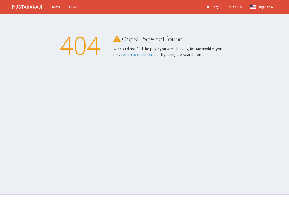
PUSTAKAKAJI (27, 7)
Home (56, 7)
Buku (73, 7)
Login (213, 7)
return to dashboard (138, 54)
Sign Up (235, 7)
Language (261, 7)
